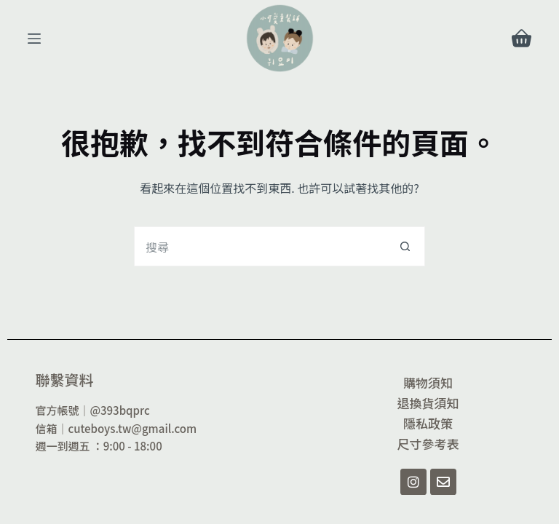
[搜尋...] (259, 246)
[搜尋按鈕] (405, 246)
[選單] (34, 38)
